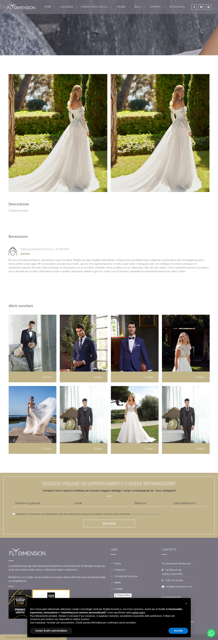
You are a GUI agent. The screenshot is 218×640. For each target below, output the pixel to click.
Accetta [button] (178, 630)
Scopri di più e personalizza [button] (51, 630)
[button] (186, 603)
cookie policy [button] (138, 612)
